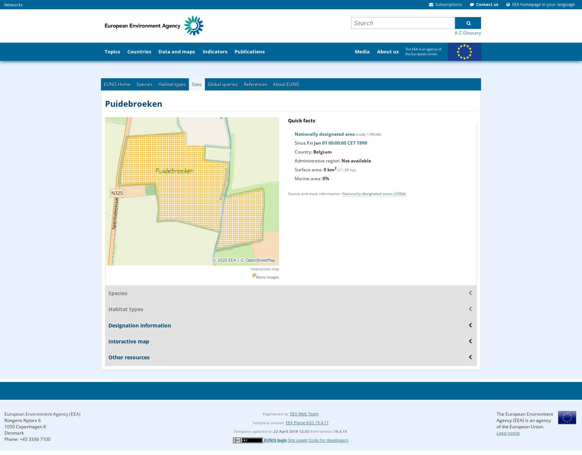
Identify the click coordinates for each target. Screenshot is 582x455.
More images (267, 277)
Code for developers (328, 440)
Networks (13, 4)
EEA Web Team (304, 413)
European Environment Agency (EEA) (42, 414)
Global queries (223, 84)
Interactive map (265, 268)
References (255, 84)
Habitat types (172, 84)
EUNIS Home (117, 84)
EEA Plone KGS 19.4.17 (307, 422)
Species (145, 84)
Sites (197, 84)
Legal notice (508, 433)
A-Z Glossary (468, 33)
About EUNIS (286, 84)
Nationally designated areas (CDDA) (374, 193)
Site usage (297, 440)
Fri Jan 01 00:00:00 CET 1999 (337, 143)
